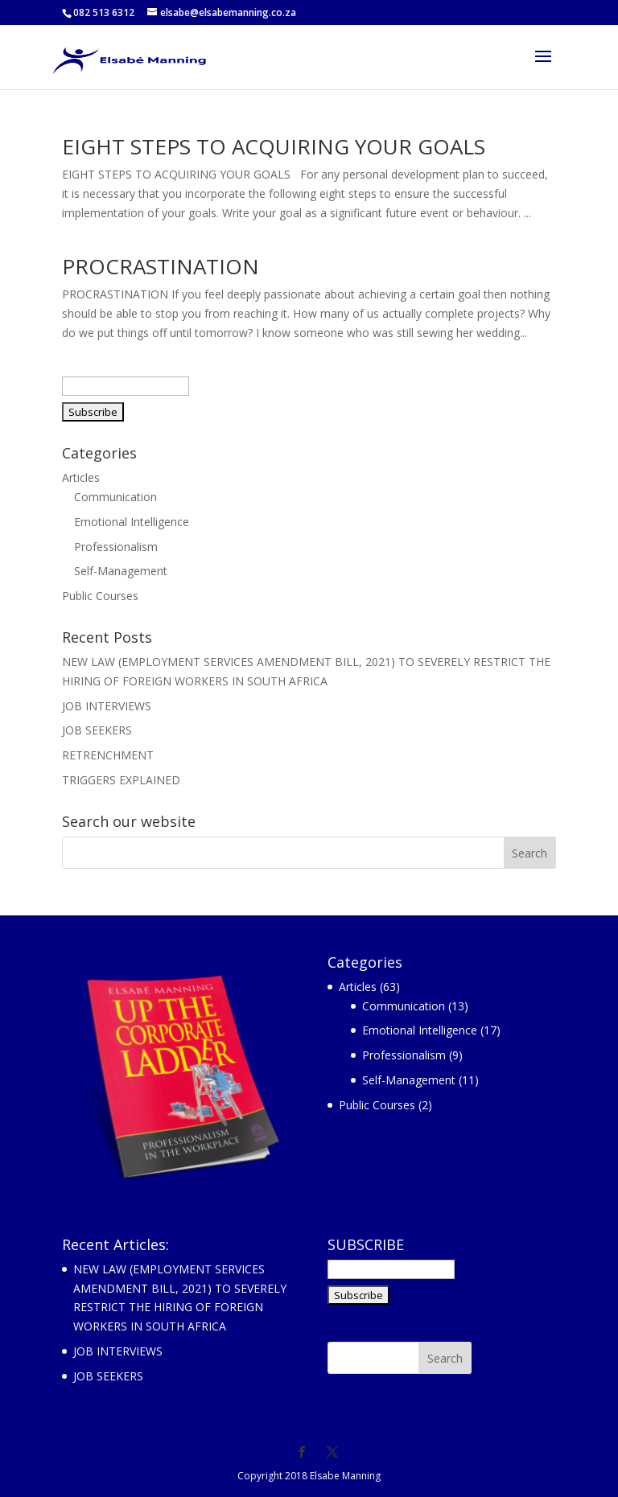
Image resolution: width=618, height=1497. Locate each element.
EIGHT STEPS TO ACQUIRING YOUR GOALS (273, 146)
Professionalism (116, 546)
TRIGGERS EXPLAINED (121, 780)
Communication (115, 496)
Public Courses (100, 595)
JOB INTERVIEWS (106, 706)
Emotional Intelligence (131, 521)
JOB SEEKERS (97, 730)
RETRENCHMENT (108, 755)
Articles (81, 477)
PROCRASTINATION (160, 266)
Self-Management (120, 570)
